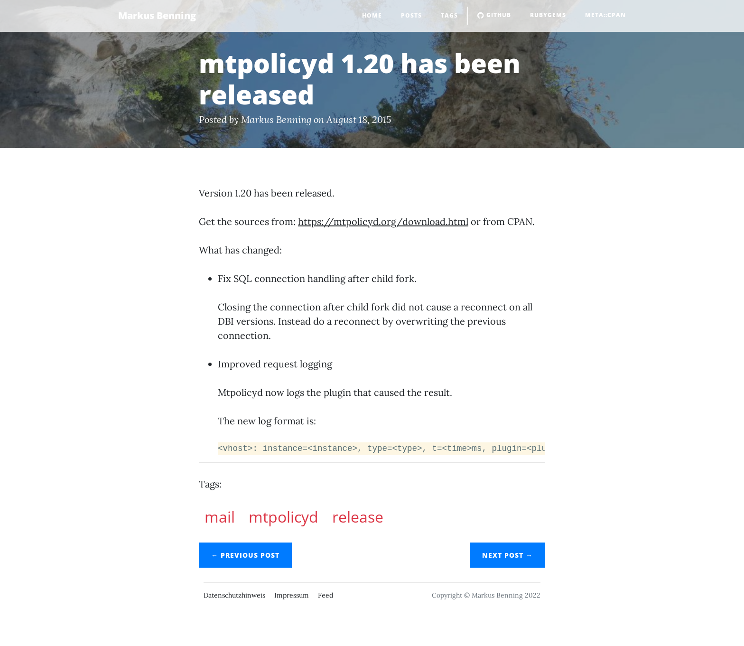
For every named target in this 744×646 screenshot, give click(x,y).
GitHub (494, 15)
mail (220, 516)
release (357, 516)
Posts (411, 15)
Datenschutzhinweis (234, 595)
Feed (325, 595)
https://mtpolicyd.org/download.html (383, 221)
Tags (449, 15)
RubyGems (548, 15)
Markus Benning (157, 15)
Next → (507, 555)
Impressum (291, 595)
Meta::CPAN (605, 15)
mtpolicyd (283, 516)
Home (372, 15)
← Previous (245, 555)
